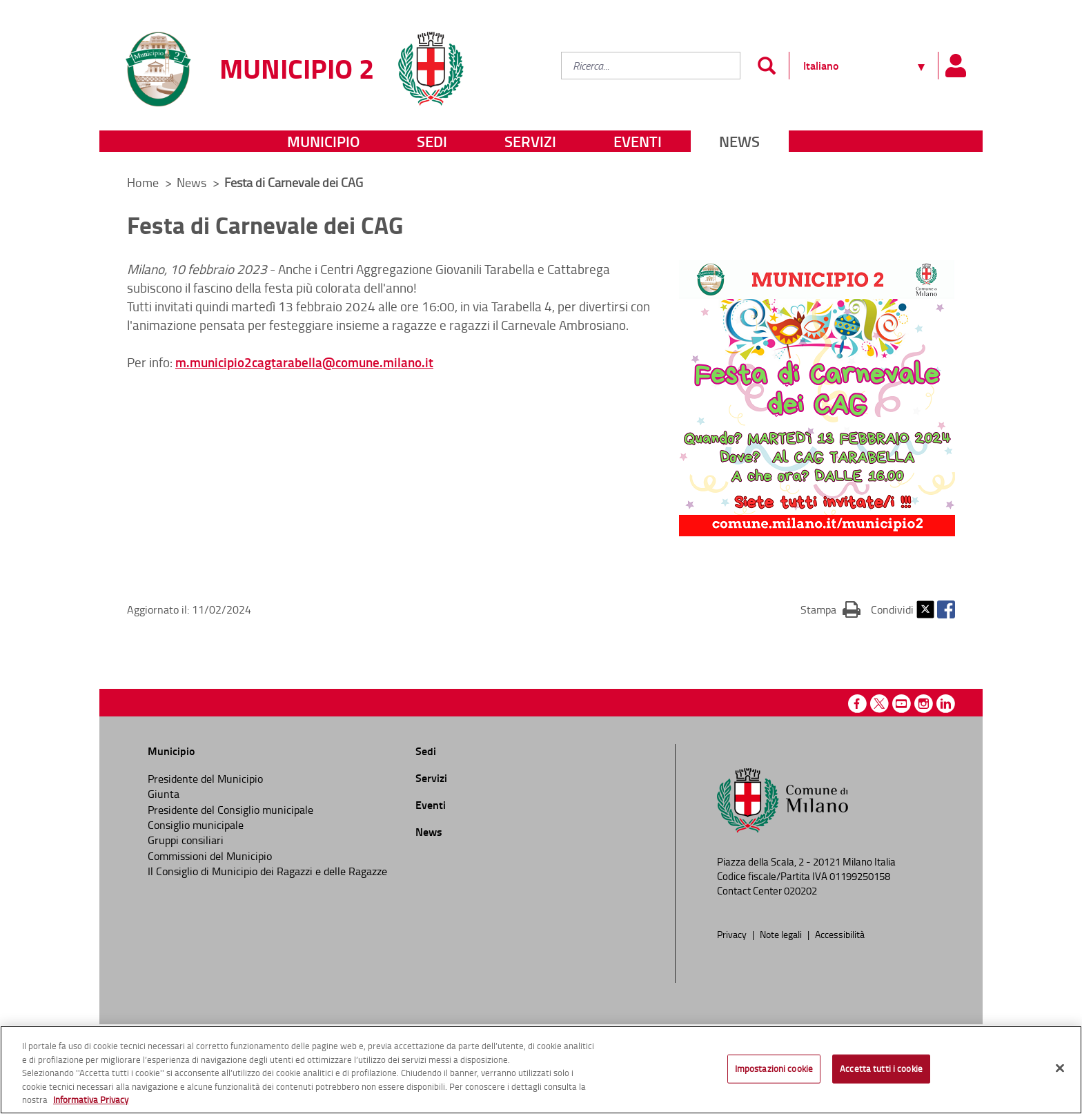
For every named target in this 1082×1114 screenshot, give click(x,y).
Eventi (637, 141)
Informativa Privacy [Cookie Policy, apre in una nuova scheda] (90, 1099)
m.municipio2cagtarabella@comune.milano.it (304, 362)
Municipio (323, 141)
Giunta (163, 793)
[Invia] (766, 65)
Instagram (923, 703)
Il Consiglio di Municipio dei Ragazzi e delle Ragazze (267, 871)
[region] (541, 1070)
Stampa (830, 608)
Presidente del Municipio (205, 778)
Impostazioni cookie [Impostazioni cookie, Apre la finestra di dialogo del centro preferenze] (774, 1068)
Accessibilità (840, 934)
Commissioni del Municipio (210, 855)
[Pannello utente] (955, 65)
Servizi (530, 141)
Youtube (901, 703)
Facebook (946, 609)
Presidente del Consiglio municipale (230, 809)
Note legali (782, 934)
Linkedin (945, 703)
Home (143, 182)
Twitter (925, 609)
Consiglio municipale (196, 824)
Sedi (432, 141)
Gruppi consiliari (186, 840)
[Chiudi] (1060, 1068)
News (739, 141)
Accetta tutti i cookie (881, 1068)
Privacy (733, 934)
